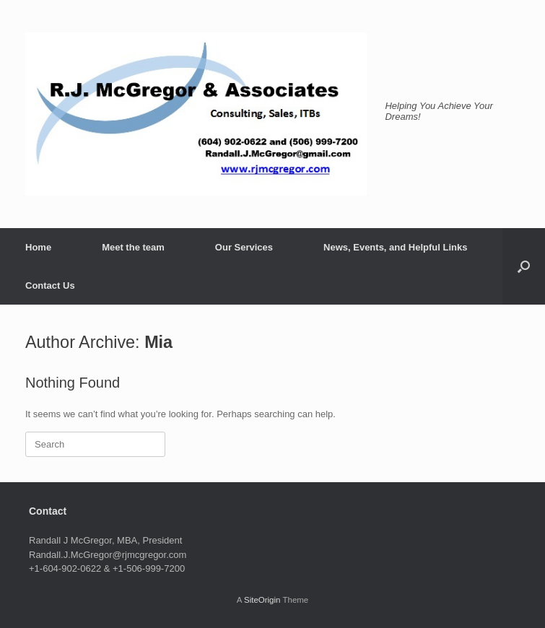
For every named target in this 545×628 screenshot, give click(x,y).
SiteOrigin (262, 600)
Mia (158, 342)
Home (38, 247)
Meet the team (133, 247)
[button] (523, 266)
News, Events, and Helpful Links (395, 247)
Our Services (244, 247)
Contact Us (50, 285)
